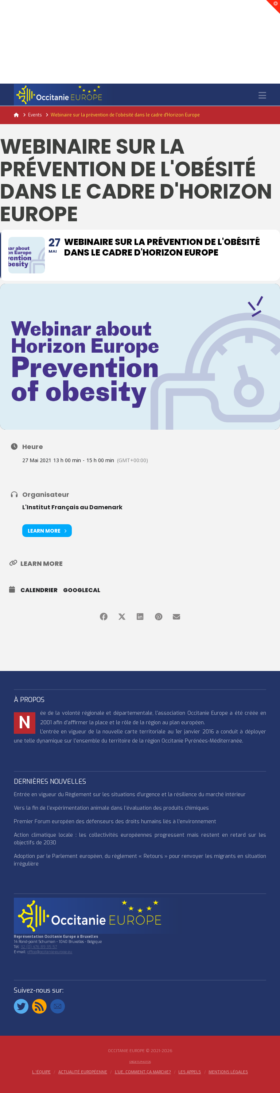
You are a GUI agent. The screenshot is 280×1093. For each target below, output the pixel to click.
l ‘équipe (41, 1072)
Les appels (189, 1072)
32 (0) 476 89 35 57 (39, 946)
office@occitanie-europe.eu (49, 952)
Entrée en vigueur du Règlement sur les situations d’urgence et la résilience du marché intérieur (130, 794)
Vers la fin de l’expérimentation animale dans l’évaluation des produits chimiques (111, 808)
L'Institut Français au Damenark (72, 507)
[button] (262, 95)
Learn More (47, 530)
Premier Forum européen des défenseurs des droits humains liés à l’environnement (115, 821)
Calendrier (39, 590)
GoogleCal (81, 590)
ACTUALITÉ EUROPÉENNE (82, 1072)
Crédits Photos (140, 1062)
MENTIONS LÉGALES (228, 1072)
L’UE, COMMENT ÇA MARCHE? (143, 1072)
